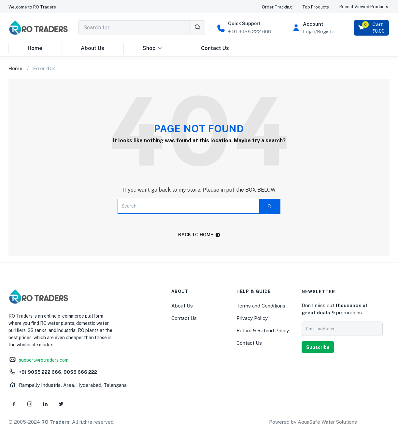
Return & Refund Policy (262, 330)
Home (35, 48)
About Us (92, 48)
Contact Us (215, 48)
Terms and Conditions (260, 305)
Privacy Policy (252, 318)
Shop (153, 48)
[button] (32, 7)
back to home (199, 234)
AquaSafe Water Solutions (327, 422)
